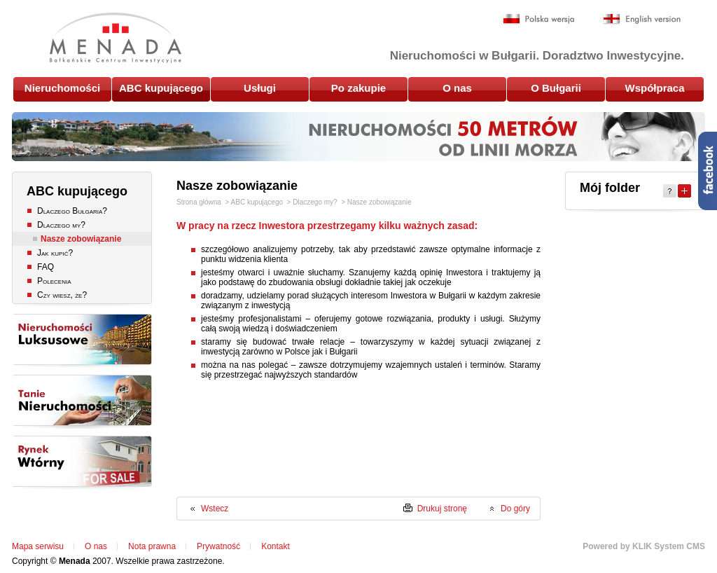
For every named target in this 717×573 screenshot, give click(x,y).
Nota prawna (152, 546)
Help (669, 191)
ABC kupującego (161, 88)
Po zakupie (358, 88)
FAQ (45, 267)
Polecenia (54, 281)
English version (642, 19)
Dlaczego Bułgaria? (72, 211)
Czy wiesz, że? (62, 295)
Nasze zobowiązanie (81, 239)
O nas (457, 88)
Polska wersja (539, 19)
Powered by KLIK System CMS (644, 546)
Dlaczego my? (61, 225)
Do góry (515, 508)
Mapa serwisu (38, 546)
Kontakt (275, 546)
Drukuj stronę (442, 508)
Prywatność (218, 546)
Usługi (260, 88)
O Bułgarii (556, 88)
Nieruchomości (62, 88)
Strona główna (198, 202)
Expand (684, 191)
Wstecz (214, 508)
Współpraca (654, 88)
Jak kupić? (55, 253)
